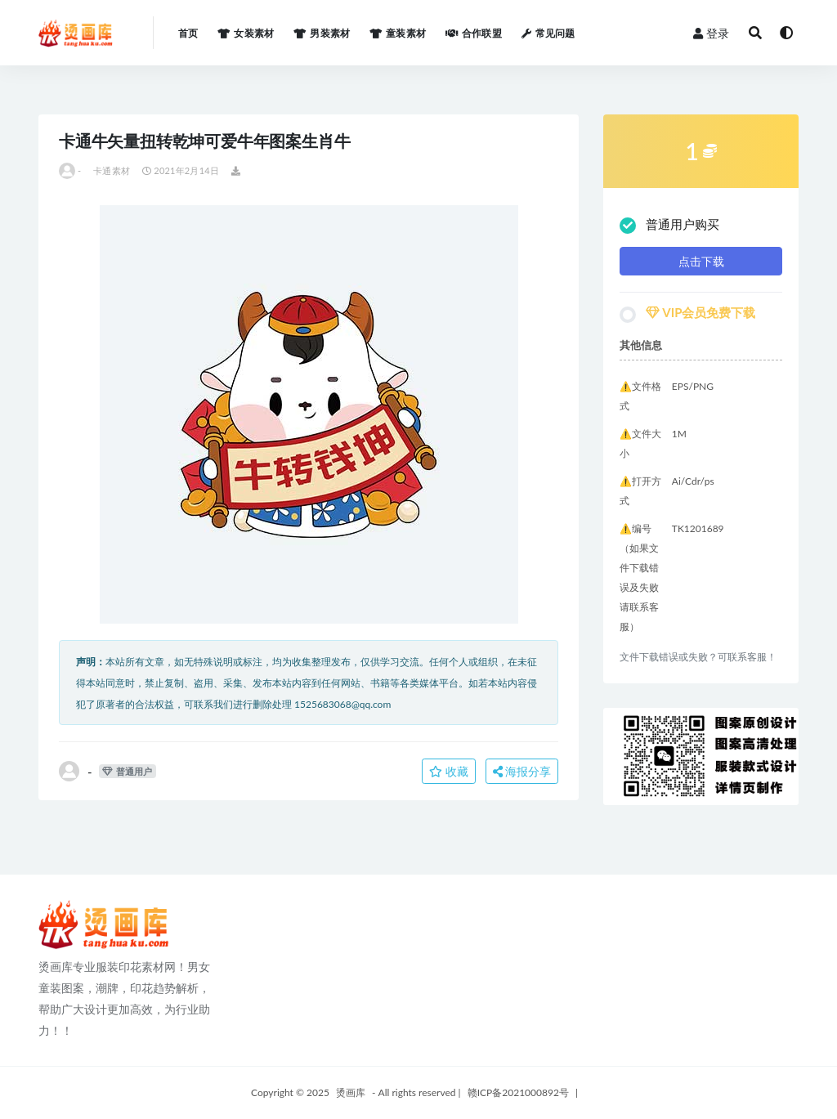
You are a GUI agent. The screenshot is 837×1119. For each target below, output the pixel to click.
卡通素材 (111, 170)
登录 (711, 33)
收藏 (448, 771)
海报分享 (522, 771)
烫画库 (350, 1092)
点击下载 (701, 261)
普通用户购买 (669, 225)
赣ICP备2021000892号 (518, 1092)
